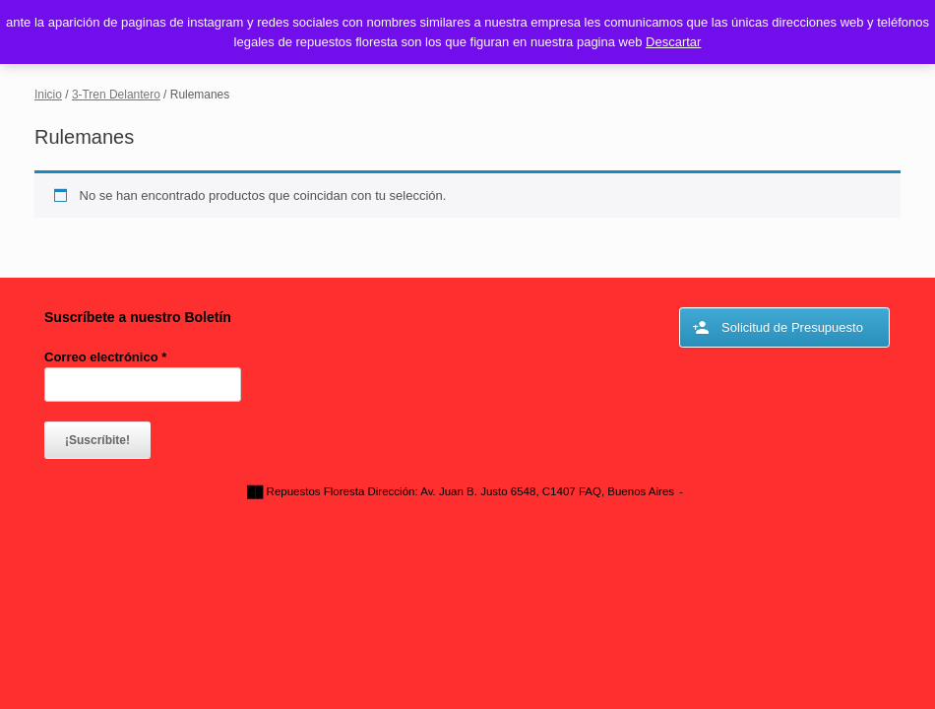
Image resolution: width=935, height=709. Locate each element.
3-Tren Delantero (116, 94)
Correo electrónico (105, 357)
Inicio (48, 94)
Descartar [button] (673, 41)
